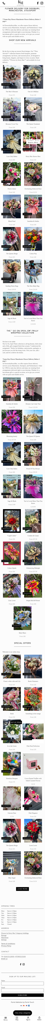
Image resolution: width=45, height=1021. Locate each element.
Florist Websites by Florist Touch (22, 1002)
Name (3, 981)
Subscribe (22, 995)
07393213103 (20, 957)
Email (3, 987)
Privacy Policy (6, 946)
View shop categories (23, 1013)
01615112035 (9, 957)
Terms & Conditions (8, 944)
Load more (22, 889)
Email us (4, 959)
